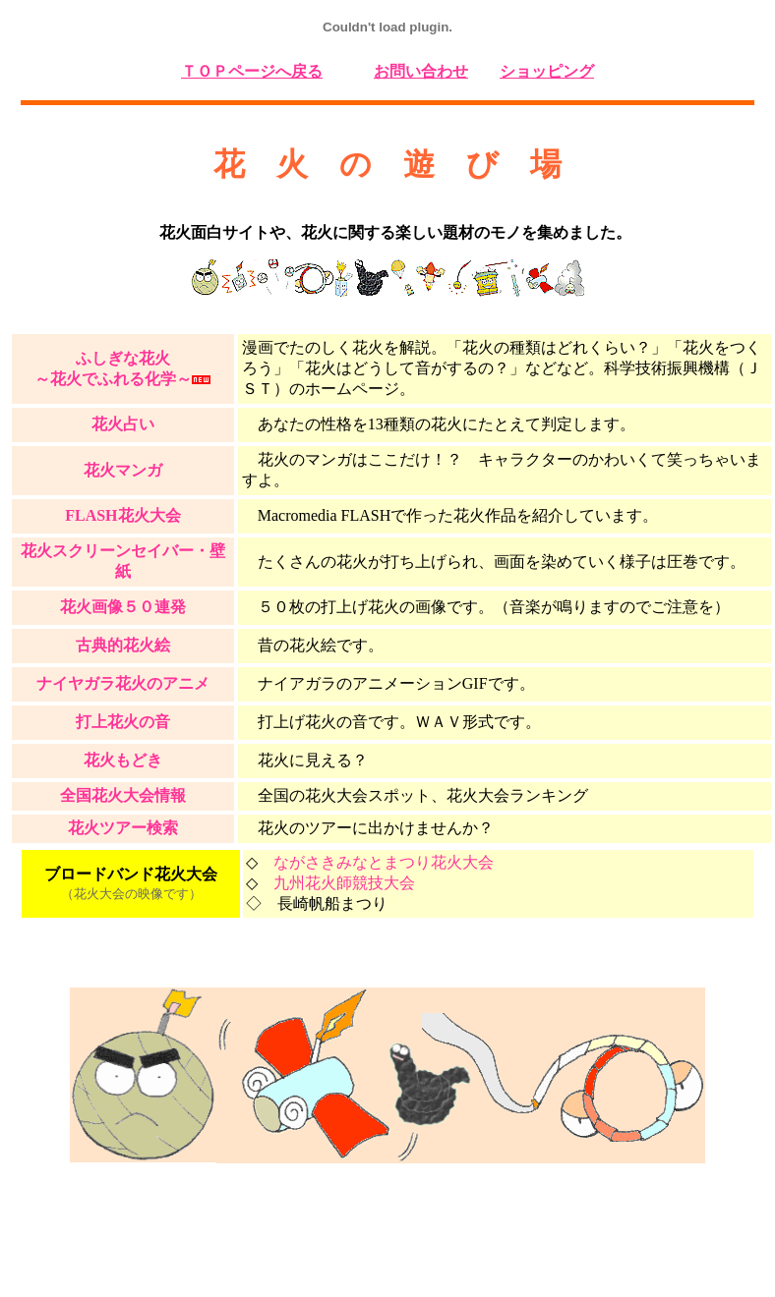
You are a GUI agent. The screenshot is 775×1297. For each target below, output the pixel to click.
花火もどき (123, 760)
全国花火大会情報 (123, 795)
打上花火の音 (123, 721)
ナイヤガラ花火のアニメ (122, 683)
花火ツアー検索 (123, 827)
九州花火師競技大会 (344, 882)
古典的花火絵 (123, 645)
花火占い (122, 424)
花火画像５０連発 (123, 606)
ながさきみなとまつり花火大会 (383, 862)
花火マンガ (123, 470)
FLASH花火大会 (122, 515)
